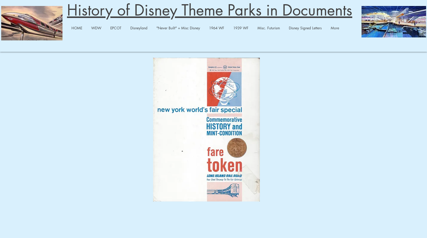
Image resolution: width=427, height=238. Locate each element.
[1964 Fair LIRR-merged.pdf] (206, 130)
